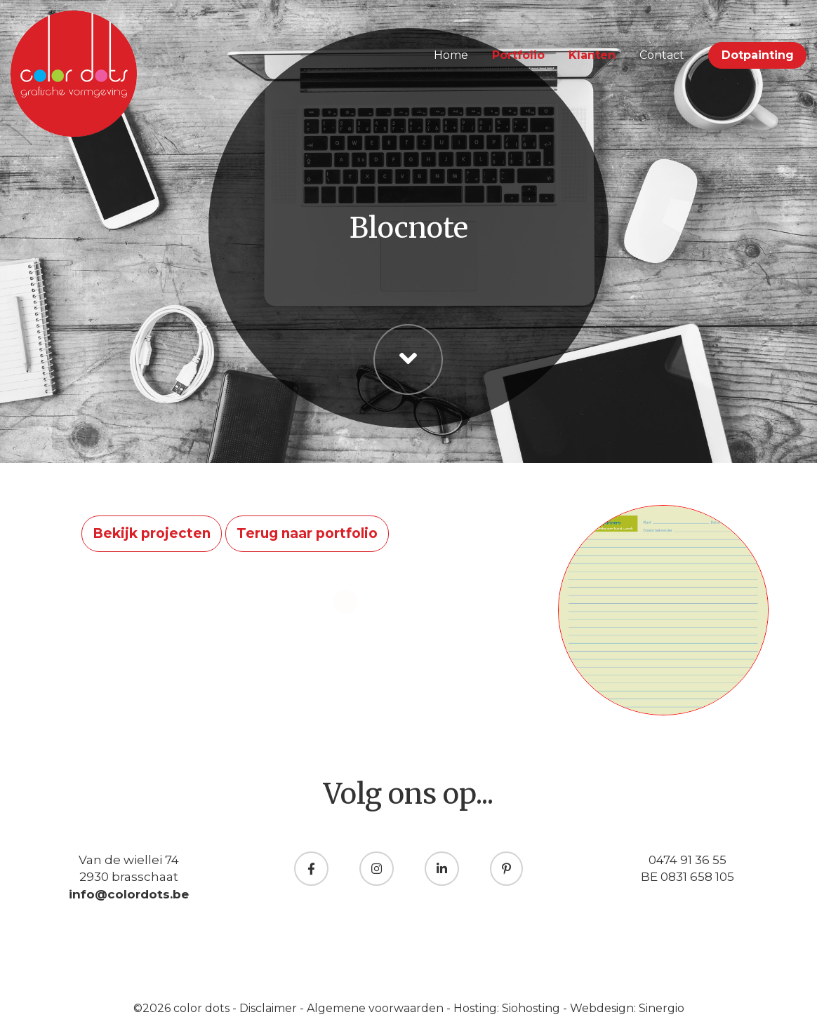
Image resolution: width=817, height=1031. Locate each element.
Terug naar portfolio (307, 533)
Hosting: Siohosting (508, 1008)
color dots (202, 1008)
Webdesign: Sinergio (627, 1008)
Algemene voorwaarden (376, 1008)
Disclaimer (269, 1008)
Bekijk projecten (152, 533)
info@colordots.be (129, 894)
